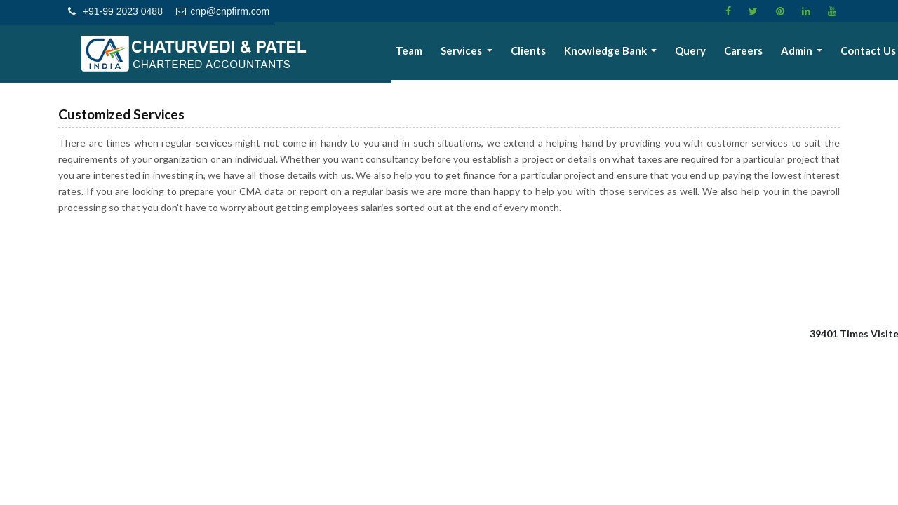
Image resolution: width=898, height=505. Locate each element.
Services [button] (488, 53)
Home (336, 53)
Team (438, 53)
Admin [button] (803, 53)
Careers (753, 53)
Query (704, 53)
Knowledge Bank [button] (624, 53)
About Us (388, 53)
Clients (550, 53)
